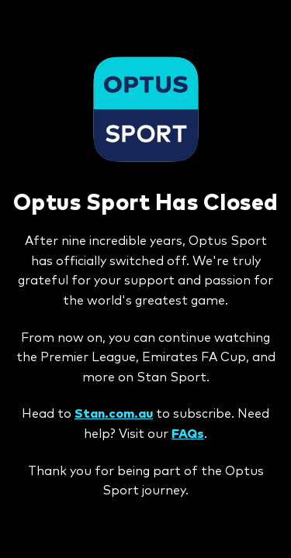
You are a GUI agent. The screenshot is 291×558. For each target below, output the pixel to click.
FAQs (187, 434)
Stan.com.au (113, 414)
